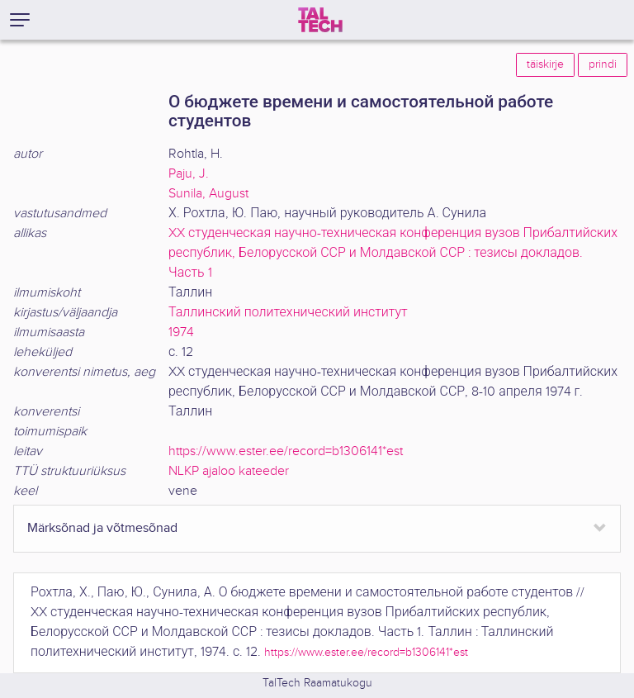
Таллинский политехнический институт (288, 313)
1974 (181, 332)
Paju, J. (188, 174)
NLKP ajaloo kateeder (228, 471)
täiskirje (545, 64)
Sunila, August (208, 194)
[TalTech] (320, 20)
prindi (603, 64)
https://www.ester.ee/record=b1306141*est (285, 451)
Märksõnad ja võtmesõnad (102, 528)
